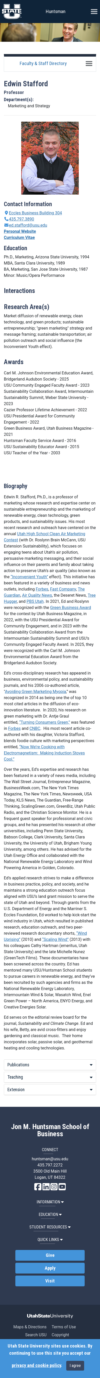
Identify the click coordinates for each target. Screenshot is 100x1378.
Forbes (42, 589)
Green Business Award (70, 607)
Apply (50, 1268)
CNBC (34, 728)
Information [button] (50, 1202)
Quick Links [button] (50, 1239)
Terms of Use (64, 1326)
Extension (50, 1089)
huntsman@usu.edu (50, 1158)
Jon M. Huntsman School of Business (50, 1130)
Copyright (60, 1334)
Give (50, 1255)
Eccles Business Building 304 (35, 213)
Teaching (50, 1077)
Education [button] (50, 1214)
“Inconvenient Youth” (29, 576)
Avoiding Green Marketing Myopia (35, 691)
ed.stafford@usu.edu (28, 225)
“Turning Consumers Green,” (44, 722)
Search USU (36, 1334)
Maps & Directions (30, 1326)
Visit (50, 1281)
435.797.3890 (21, 219)
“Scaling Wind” (55, 939)
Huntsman (55, 11)
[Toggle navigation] (89, 63)
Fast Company (63, 589)
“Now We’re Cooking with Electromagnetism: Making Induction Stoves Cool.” (44, 753)
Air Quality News (37, 595)
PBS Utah (35, 601)
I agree (75, 1365)
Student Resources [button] (50, 1227)
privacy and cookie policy (36, 1365)
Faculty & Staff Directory (43, 63)
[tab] (50, 1065)
